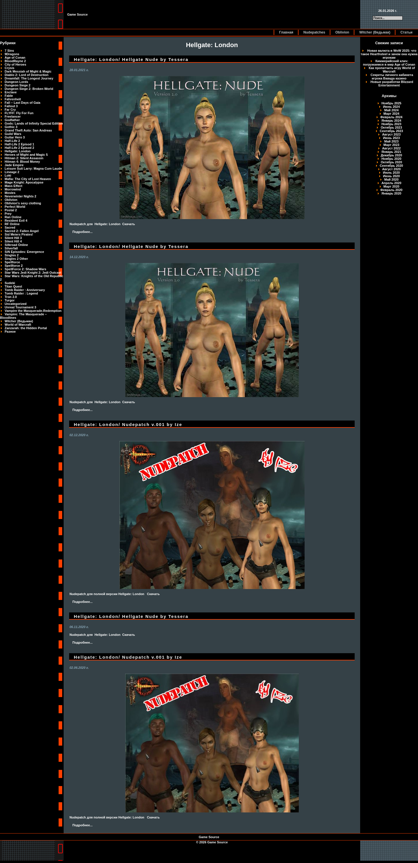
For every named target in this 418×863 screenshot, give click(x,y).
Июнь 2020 (391, 176)
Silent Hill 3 (13, 238)
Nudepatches (314, 32)
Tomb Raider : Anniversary (25, 290)
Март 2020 (391, 186)
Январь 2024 (391, 120)
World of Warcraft (18, 324)
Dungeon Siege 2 (17, 85)
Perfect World (15, 206)
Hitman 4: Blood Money (22, 161)
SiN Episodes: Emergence (24, 251)
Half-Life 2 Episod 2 (19, 147)
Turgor (10, 300)
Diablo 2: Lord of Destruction (27, 75)
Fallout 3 (11, 106)
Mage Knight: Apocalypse (24, 182)
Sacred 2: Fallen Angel (22, 231)
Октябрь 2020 (391, 162)
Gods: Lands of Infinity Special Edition (34, 123)
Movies (10, 193)
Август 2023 (391, 134)
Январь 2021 (391, 151)
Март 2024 (391, 113)
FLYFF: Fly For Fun (19, 113)
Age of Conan (15, 57)
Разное (10, 331)
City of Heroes (15, 64)
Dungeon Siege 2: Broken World (29, 88)
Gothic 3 (11, 127)
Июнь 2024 (391, 106)
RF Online (12, 224)
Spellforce (12, 262)
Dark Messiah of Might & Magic (28, 71)
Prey (8, 213)
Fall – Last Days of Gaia (22, 102)
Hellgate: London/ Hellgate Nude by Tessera (131, 59)
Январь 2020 (391, 193)
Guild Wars (13, 134)
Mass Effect (13, 186)
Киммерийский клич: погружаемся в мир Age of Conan (389, 62)
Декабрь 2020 (391, 155)
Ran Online (13, 217)
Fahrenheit (13, 99)
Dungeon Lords (16, 82)
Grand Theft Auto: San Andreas (28, 130)
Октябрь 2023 (391, 127)
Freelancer (13, 116)
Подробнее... (82, 232)
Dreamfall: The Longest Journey (29, 78)
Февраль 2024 (391, 117)
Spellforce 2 (14, 265)
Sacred (10, 227)
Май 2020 (391, 179)
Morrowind (13, 189)
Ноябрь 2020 (392, 158)
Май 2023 (391, 141)
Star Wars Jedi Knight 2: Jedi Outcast (33, 272)
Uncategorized (16, 303)
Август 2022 (391, 148)
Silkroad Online (16, 245)
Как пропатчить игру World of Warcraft (392, 69)
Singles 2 (12, 255)
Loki (8, 175)
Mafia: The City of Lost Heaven (28, 179)
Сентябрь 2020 (391, 165)
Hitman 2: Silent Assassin (24, 158)
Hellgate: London (18, 151)
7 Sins (9, 50)
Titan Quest (13, 286)
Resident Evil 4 (16, 220)
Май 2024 (391, 110)
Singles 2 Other (16, 258)
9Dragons (12, 54)
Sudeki (10, 283)
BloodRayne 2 (15, 61)
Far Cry (10, 109)
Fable (9, 95)
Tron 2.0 (11, 297)
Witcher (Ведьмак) (374, 32)
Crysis (9, 68)
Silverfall (11, 248)
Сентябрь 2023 (391, 131)
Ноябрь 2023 (392, 124)
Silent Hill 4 (13, 241)
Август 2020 (391, 169)
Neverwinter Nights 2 (20, 196)
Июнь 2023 (391, 138)
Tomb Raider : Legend (21, 293)
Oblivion (342, 32)
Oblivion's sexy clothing (23, 203)
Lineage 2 (12, 172)
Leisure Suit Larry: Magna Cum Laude (33, 168)
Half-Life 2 (12, 140)
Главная (286, 32)
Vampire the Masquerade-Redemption (33, 310)
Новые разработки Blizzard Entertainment (392, 83)
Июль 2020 (391, 172)
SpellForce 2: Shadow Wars (25, 269)
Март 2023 (391, 145)
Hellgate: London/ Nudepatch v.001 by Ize (128, 424)
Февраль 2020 (391, 190)
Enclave (11, 92)
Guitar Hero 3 (15, 137)
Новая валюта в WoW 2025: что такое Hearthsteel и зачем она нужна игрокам (389, 54)
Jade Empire (14, 165)
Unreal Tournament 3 (20, 307)
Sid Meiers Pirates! (19, 234)
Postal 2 (11, 210)
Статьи (406, 32)
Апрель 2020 (392, 183)
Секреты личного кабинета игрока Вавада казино (392, 76)
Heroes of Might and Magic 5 (26, 154)
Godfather (12, 120)
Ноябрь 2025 (392, 103)
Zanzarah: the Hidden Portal (26, 328)
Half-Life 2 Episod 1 (19, 144)
